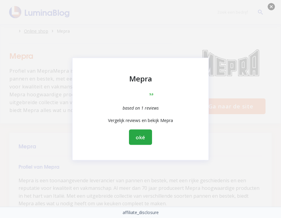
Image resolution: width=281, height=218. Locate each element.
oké (141, 137)
